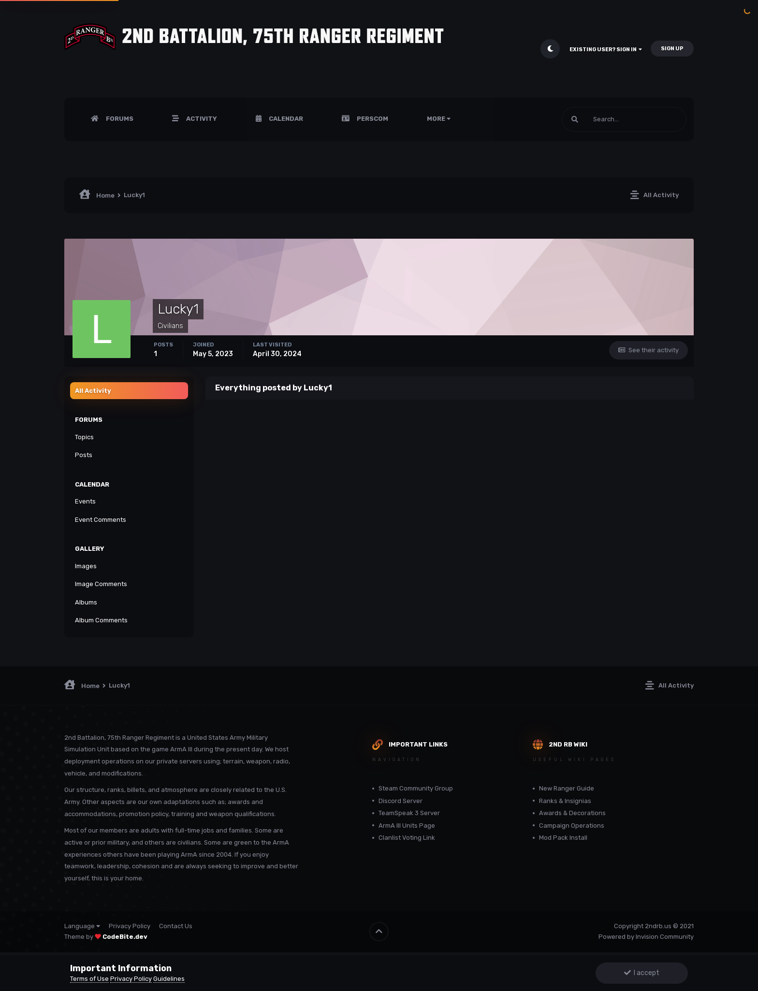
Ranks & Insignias (565, 800)
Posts (83, 455)
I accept (641, 973)
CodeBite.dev (124, 936)
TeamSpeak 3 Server (409, 813)
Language (82, 926)
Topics (84, 437)
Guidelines (169, 978)
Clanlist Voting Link (407, 837)
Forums (118, 118)
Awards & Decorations (572, 813)
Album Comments (101, 620)
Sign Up (672, 48)
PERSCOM (371, 118)
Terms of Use (89, 978)
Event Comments (100, 519)
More (439, 118)
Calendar (285, 118)
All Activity (93, 390)
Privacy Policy (129, 926)
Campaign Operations (571, 825)
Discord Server (401, 800)
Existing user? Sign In (605, 49)
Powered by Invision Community (646, 936)
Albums (86, 602)
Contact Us (175, 926)
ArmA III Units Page (407, 825)
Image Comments (101, 584)
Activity (201, 118)
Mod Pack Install (563, 837)
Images (86, 566)
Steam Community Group (416, 788)
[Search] (624, 119)
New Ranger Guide (566, 788)
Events (85, 501)
